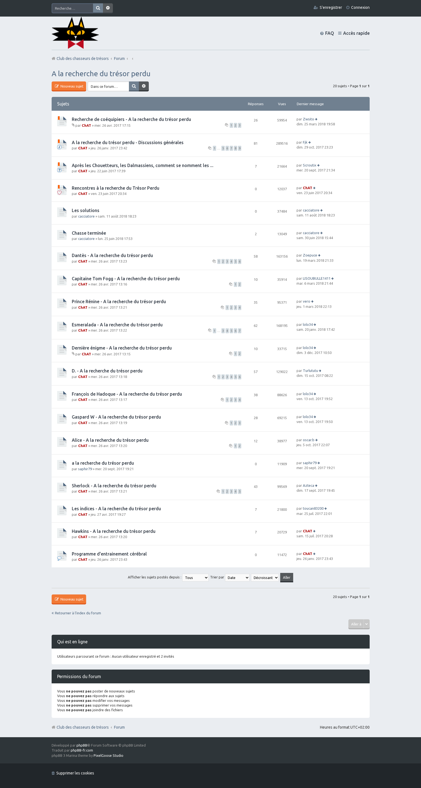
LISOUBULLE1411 (316, 278)
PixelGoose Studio (108, 755)
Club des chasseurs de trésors (83, 727)
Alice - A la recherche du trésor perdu (110, 440)
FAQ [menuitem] (329, 33)
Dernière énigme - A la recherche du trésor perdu (122, 347)
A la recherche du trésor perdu (101, 74)
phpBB (81, 745)
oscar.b (308, 440)
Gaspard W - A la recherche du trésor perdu (116, 416)
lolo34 (308, 324)
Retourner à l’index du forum (78, 613)
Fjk (305, 142)
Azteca (308, 485)
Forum (119, 727)
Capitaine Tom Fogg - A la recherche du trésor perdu (126, 278)
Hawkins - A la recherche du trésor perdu (113, 531)
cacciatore (86, 216)
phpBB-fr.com (82, 750)
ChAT (86, 125)
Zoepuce (310, 255)
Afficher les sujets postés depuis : (168, 577)
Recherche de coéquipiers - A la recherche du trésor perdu (131, 119)
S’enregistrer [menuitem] (331, 7)
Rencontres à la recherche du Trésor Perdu (115, 188)
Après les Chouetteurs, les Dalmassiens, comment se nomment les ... (142, 165)
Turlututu (310, 370)
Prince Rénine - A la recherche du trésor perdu (119, 301)
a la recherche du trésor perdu (103, 463)
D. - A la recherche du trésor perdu (107, 370)
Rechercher (98, 8)
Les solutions (85, 210)
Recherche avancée (108, 8)
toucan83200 (313, 508)
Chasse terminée (89, 233)
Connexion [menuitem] (360, 7)
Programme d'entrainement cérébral (109, 553)
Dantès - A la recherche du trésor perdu (112, 255)
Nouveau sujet (71, 86)
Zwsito (308, 119)
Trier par (230, 577)
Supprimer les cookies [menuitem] (75, 773)
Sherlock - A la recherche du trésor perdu (114, 485)
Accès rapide (356, 33)
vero (306, 301)
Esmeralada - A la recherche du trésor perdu (117, 324)
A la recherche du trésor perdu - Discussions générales (128, 142)
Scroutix (309, 165)
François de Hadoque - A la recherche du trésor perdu (127, 394)
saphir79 (85, 469)
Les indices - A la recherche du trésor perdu (116, 508)
